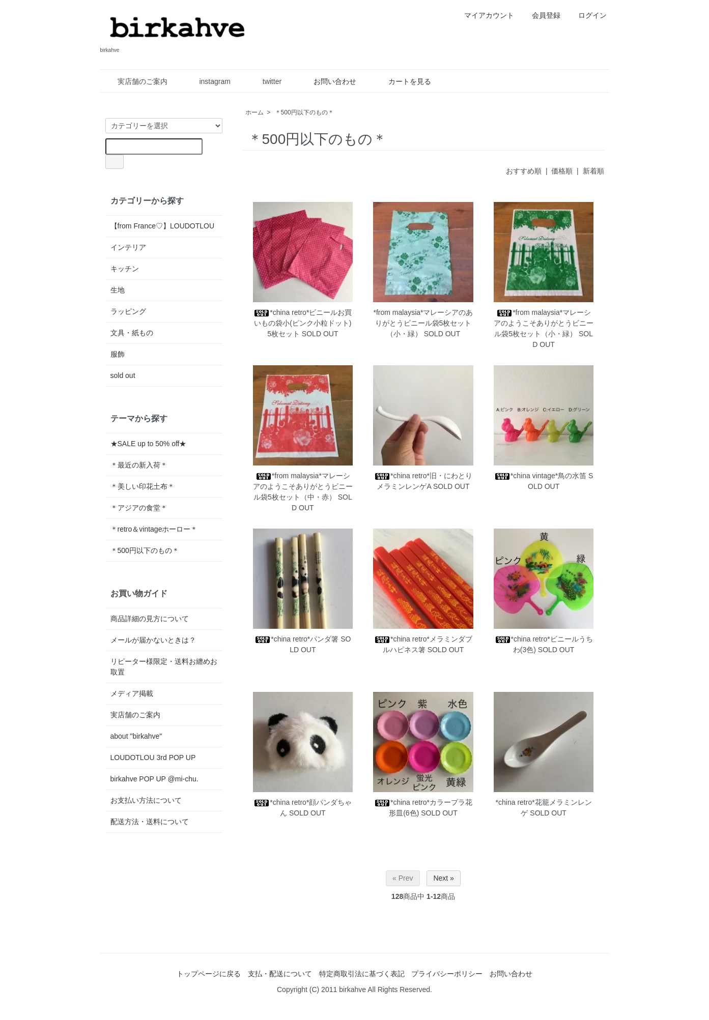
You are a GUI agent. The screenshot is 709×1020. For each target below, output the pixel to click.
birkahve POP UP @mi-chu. (154, 779)
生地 (117, 290)
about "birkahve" (136, 736)
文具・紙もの (131, 333)
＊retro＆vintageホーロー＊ (154, 529)
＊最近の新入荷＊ (138, 465)
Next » (443, 878)
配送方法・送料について (149, 822)
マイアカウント (483, 15)
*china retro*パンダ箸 (296, 639)
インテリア (128, 247)
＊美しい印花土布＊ (142, 486)
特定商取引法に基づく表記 (362, 974)
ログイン (587, 15)
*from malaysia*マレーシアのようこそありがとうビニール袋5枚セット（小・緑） (543, 323)
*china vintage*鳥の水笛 (540, 476)
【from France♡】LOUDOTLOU (162, 226)
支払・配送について (280, 974)
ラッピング (128, 311)
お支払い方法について (146, 800)
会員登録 (540, 15)
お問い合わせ (327, 81)
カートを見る (402, 81)
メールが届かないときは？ (153, 640)
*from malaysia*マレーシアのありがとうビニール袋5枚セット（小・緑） (423, 323)
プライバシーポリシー (447, 974)
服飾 (117, 354)
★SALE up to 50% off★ (148, 444)
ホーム (254, 112)
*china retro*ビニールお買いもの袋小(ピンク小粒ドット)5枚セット (302, 323)
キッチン (124, 269)
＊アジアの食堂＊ (138, 508)
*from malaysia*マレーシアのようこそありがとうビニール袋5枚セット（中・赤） (303, 486)
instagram (207, 81)
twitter (264, 81)
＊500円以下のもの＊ (304, 112)
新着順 (593, 171)
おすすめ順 (524, 171)
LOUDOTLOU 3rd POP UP (153, 757)
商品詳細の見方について (149, 619)
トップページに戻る (209, 974)
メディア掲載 (131, 693)
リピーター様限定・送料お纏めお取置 (163, 666)
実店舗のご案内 (135, 81)
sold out (122, 375)
